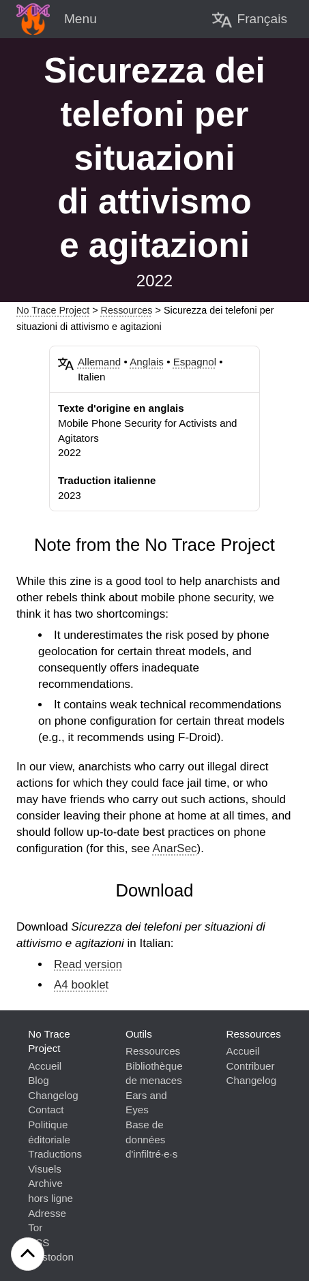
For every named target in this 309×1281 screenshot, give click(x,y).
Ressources (127, 310)
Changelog (53, 1095)
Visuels (44, 1169)
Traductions (55, 1154)
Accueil (44, 1066)
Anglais (147, 361)
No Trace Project (52, 310)
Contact (45, 1109)
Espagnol (194, 361)
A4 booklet (81, 984)
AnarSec (174, 848)
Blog (38, 1080)
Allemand (99, 361)
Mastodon (51, 1257)
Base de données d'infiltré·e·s (151, 1139)
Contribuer (250, 1066)
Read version (88, 964)
